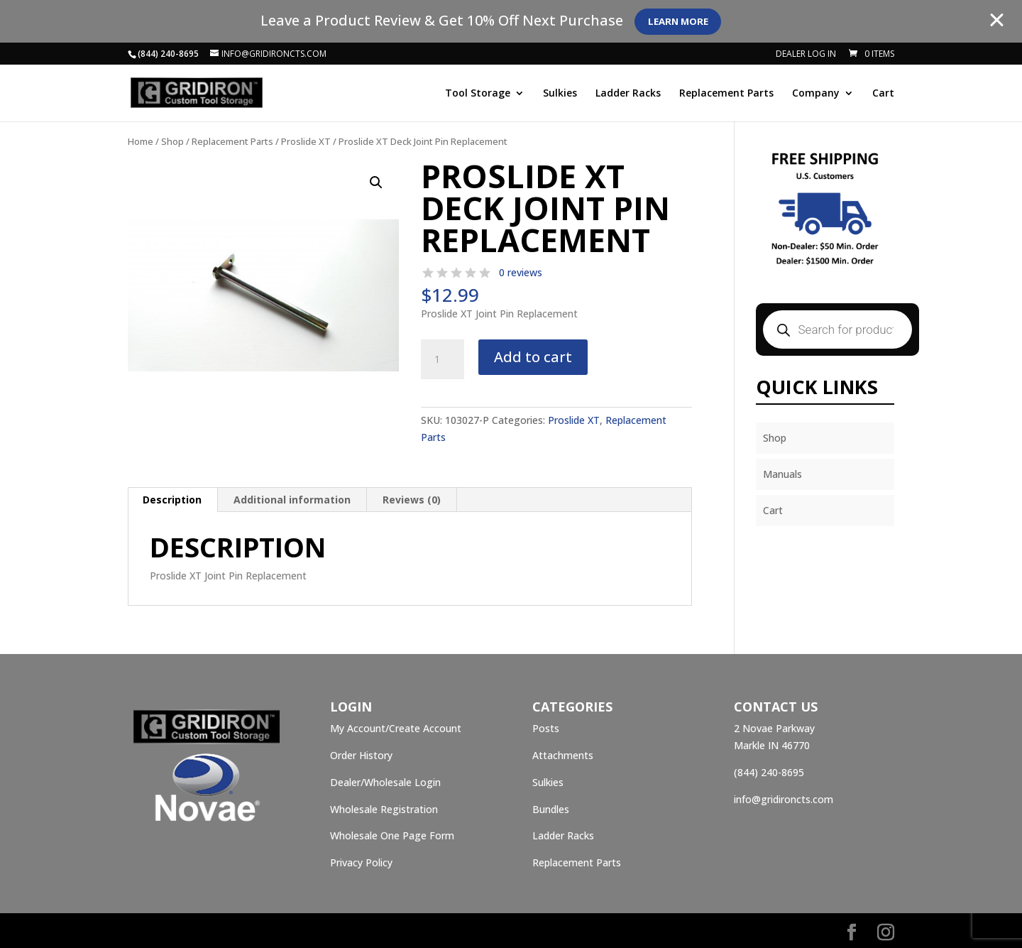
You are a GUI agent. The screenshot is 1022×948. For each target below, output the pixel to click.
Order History (361, 755)
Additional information (292, 499)
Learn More (684, 21)
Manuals (782, 474)
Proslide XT (306, 141)
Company (816, 93)
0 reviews (520, 272)
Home (140, 141)
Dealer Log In (806, 55)
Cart (883, 93)
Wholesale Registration (384, 809)
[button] (376, 182)
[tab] (172, 500)
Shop (172, 141)
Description (172, 499)
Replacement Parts (726, 93)
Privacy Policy (361, 862)
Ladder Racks (628, 93)
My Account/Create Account (395, 728)
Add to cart (533, 356)
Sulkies (560, 93)
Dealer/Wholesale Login (385, 782)
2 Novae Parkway (774, 728)
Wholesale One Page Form (392, 835)
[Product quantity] (442, 359)
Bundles (550, 809)
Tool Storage (477, 93)
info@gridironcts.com (783, 799)
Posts (545, 728)
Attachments (562, 755)
